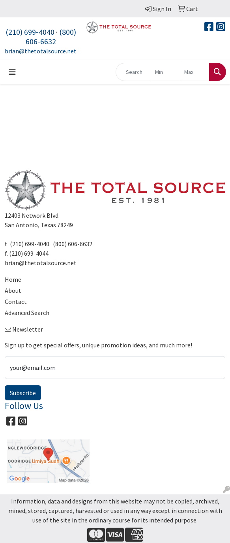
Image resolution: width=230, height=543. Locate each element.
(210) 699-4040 (30, 32)
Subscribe (23, 393)
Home (13, 279)
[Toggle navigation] (12, 71)
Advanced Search (27, 313)
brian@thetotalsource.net (41, 51)
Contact (16, 301)
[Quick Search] (133, 72)
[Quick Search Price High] (194, 72)
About (13, 290)
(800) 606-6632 (51, 36)
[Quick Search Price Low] (165, 72)
